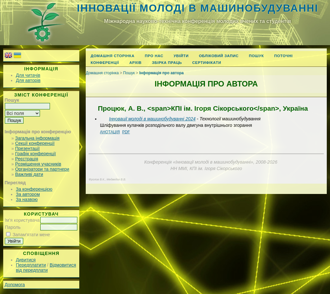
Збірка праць (167, 62)
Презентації (27, 148)
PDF (126, 132)
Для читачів (28, 75)
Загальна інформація (37, 138)
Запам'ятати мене (31, 234)
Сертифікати (206, 62)
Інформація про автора (161, 73)
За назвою (26, 199)
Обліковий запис (218, 56)
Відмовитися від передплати (46, 267)
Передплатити (31, 265)
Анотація (110, 132)
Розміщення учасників (38, 164)
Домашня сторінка (112, 56)
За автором (28, 194)
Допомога (15, 284)
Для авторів (28, 80)
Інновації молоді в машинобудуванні (197, 8)
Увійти (181, 56)
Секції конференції (34, 143)
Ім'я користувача (22, 220)
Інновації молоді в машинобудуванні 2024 (152, 118)
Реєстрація (26, 158)
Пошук (256, 56)
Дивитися (25, 259)
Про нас (154, 56)
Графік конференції (35, 153)
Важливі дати (29, 174)
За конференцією (34, 189)
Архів (135, 62)
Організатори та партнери (42, 169)
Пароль (13, 227)
